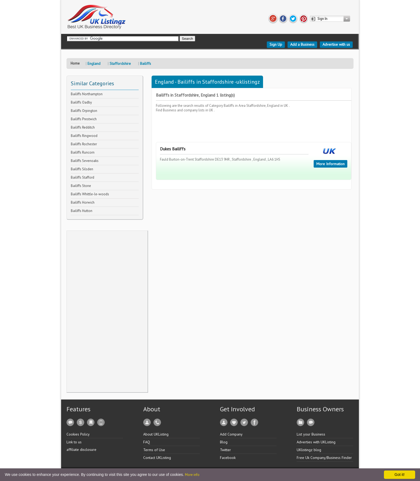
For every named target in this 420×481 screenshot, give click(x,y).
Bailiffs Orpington (84, 110)
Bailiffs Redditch (83, 127)
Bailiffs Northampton (87, 94)
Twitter (225, 449)
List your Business (311, 434)
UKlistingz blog (309, 449)
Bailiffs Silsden (82, 169)
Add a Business (302, 44)
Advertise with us (336, 44)
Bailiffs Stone (81, 185)
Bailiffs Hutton (81, 210)
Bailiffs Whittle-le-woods (90, 194)
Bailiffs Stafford (82, 177)
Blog (224, 442)
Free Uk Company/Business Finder (324, 457)
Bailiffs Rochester (84, 144)
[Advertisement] (107, 311)
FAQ (146, 442)
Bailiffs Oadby (81, 102)
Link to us (74, 442)
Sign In (322, 18)
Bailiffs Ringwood (84, 135)
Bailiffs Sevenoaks (85, 160)
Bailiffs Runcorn (82, 152)
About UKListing (156, 434)
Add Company (231, 434)
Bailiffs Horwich (82, 202)
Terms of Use (154, 449)
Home (75, 63)
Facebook (228, 457)
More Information (330, 163)
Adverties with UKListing (316, 442)
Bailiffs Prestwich (84, 119)
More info (192, 474)
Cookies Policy (78, 434)
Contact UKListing (157, 457)
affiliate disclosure (81, 449)
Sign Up (276, 44)
